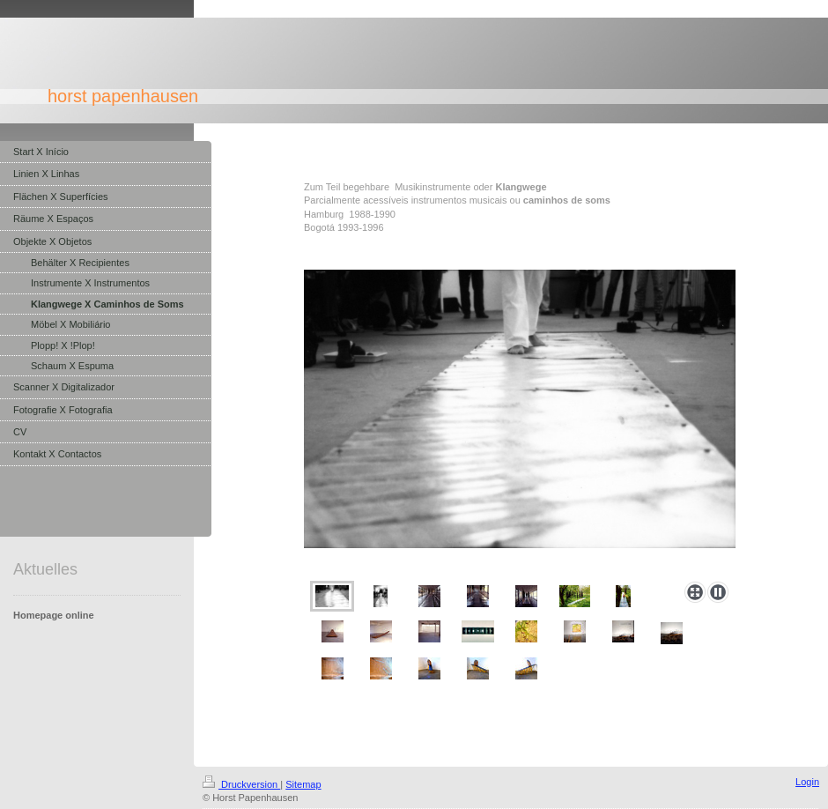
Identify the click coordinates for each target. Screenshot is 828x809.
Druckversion (241, 784)
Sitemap (303, 784)
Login (807, 781)
